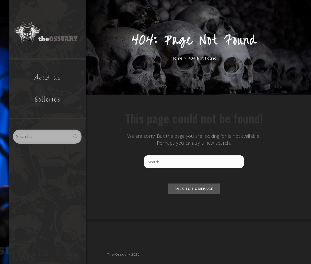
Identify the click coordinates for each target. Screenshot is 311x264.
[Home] (177, 58)
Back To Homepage (194, 188)
